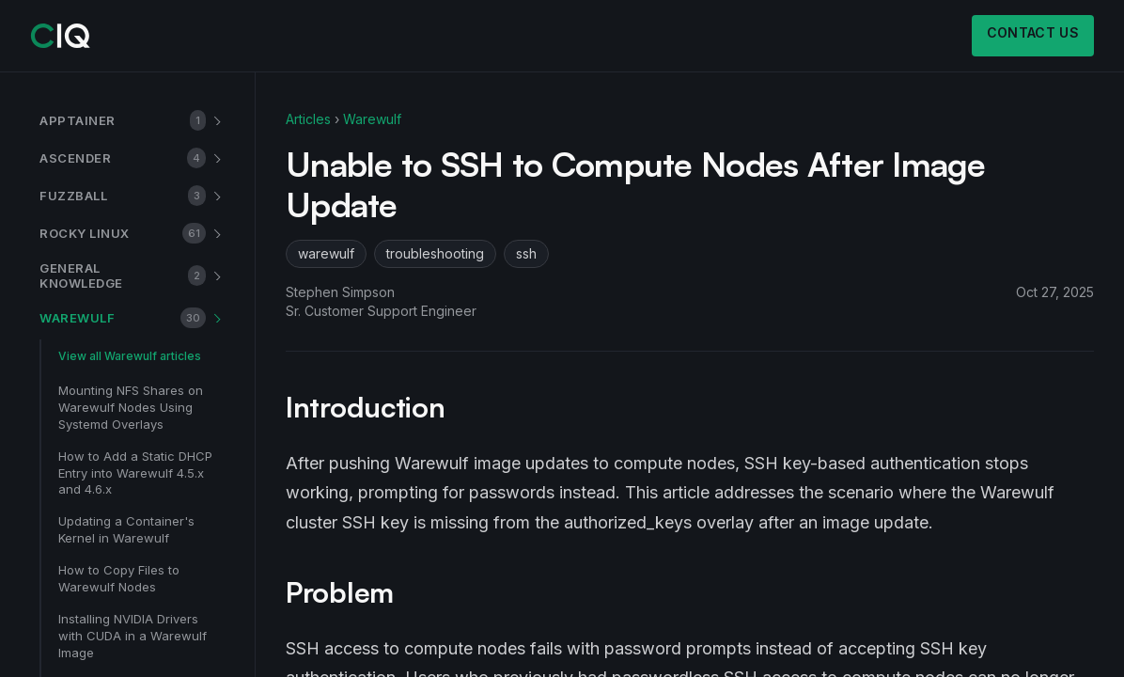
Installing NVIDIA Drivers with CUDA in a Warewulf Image (132, 635)
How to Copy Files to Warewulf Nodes (119, 578)
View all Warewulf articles (129, 356)
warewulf (326, 253)
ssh (526, 253)
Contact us (1033, 32)
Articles (308, 119)
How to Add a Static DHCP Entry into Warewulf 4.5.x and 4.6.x (135, 473)
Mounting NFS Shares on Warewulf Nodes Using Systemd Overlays (130, 407)
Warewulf (372, 119)
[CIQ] (60, 36)
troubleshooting (435, 253)
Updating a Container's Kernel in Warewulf (126, 529)
